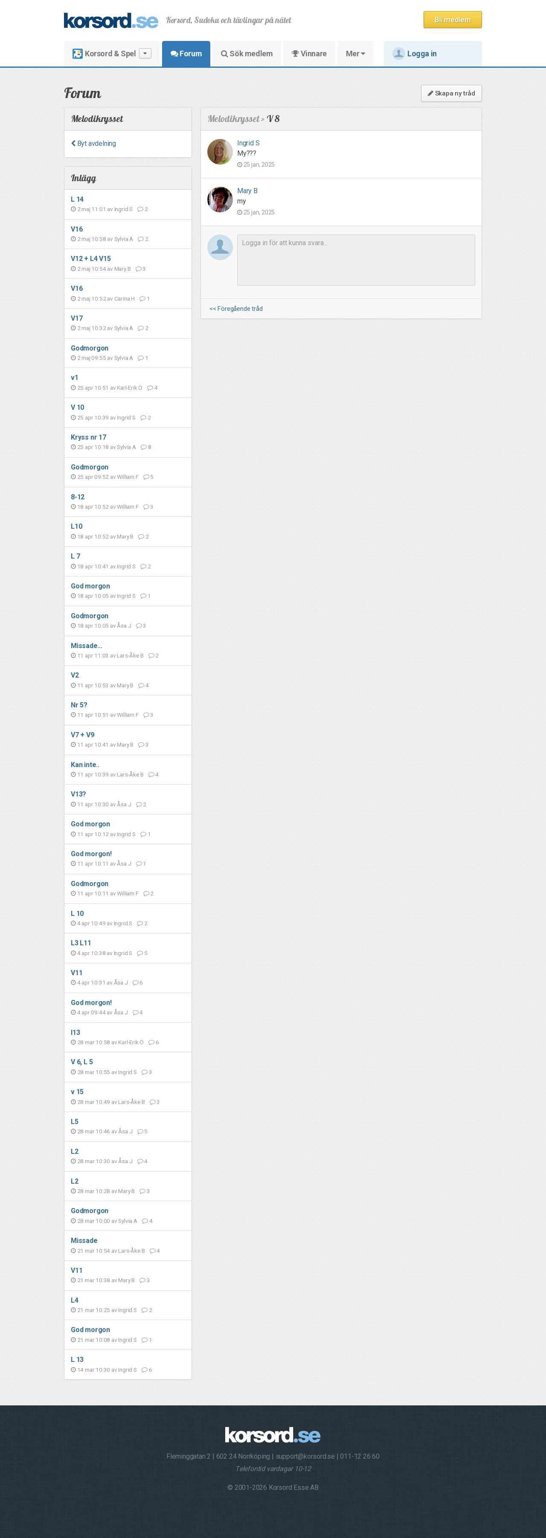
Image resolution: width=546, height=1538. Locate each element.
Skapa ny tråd (451, 93)
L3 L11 (81, 943)
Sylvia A (123, 238)
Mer (355, 53)
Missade (84, 1241)
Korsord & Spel (112, 53)
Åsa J (124, 625)
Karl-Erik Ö (129, 387)
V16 (76, 229)
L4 (74, 1300)
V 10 (77, 407)
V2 (75, 675)
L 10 (77, 913)
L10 (76, 526)
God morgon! (91, 854)
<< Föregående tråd (235, 309)
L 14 (77, 199)
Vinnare (309, 53)
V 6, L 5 (82, 1062)
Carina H (124, 298)
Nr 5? (79, 705)
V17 (76, 318)
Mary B (122, 268)
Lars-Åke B (130, 655)
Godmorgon (89, 348)
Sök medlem (247, 53)
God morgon (90, 586)
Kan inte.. (85, 765)
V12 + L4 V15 (91, 259)
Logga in (414, 53)
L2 (74, 1151)
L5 (74, 1122)
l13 (75, 1032)
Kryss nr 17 (88, 437)
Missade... (86, 646)
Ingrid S (123, 209)
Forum (186, 53)
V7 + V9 (82, 735)
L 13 (77, 1360)
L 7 (75, 556)
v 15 (77, 1092)
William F (127, 476)
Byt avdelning (93, 143)
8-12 (77, 497)
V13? (78, 794)
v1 (74, 378)
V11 (76, 973)
